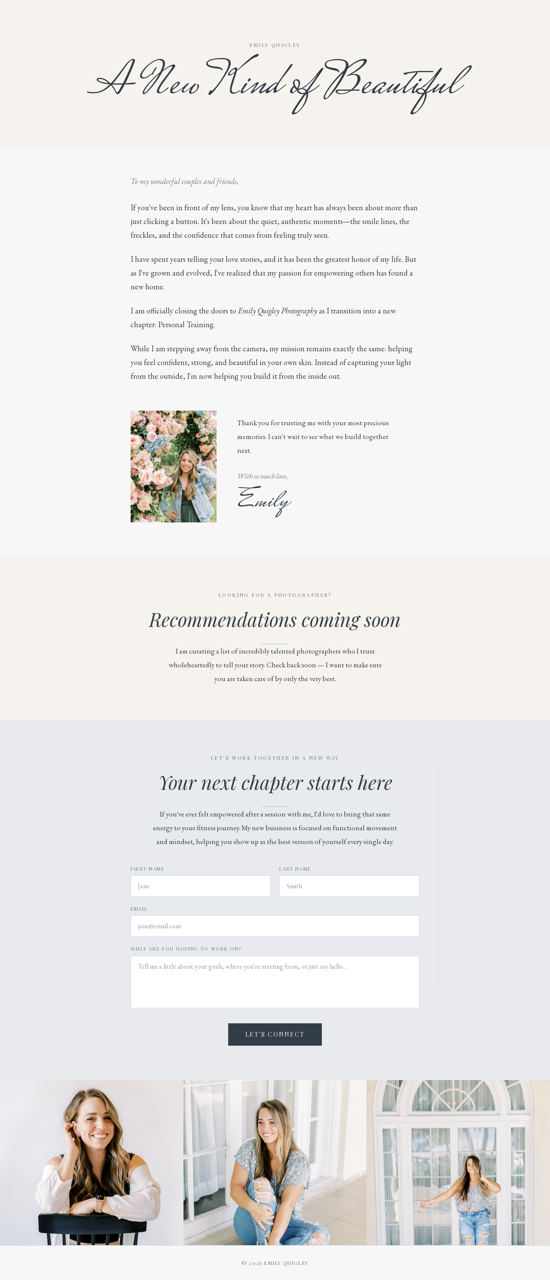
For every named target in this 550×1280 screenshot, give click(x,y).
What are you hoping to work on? (186, 948)
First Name (148, 869)
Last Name (295, 869)
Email (139, 909)
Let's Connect (275, 1034)
